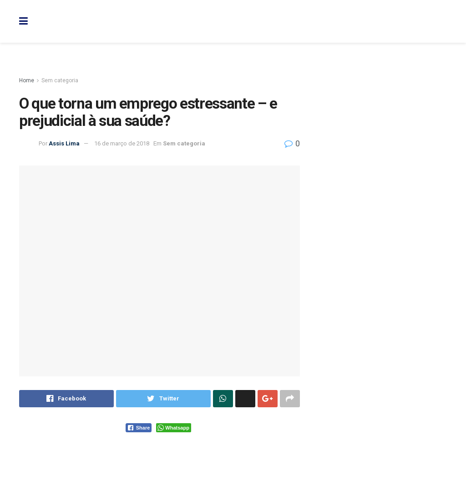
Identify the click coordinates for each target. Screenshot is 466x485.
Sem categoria (59, 80)
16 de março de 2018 (121, 143)
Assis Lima (64, 143)
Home (26, 80)
